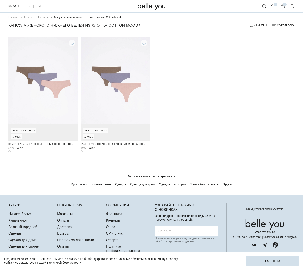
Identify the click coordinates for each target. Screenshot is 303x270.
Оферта (112, 240)
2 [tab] (35, 88)
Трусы (227, 184)
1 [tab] (17, 88)
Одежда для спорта (172, 184)
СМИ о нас (114, 233)
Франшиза (114, 214)
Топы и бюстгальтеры (204, 184)
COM (38, 6)
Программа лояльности (75, 240)
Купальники (79, 184)
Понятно (272, 260)
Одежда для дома (142, 184)
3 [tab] (52, 88)
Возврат (63, 233)
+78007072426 (265, 232)
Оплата (63, 220)
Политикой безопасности (64, 262)
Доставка (64, 227)
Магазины (65, 214)
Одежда (120, 184)
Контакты (113, 220)
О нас (110, 227)
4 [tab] (69, 88)
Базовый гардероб (22, 227)
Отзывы (63, 246)
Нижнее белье (101, 184)
